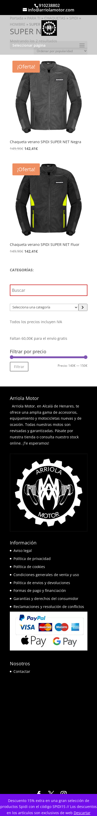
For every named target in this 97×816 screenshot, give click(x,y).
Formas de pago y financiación (39, 590)
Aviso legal (22, 550)
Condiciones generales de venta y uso (46, 574)
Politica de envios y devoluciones (41, 582)
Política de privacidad (32, 558)
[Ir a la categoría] (82, 307)
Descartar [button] (82, 812)
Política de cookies (29, 566)
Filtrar (19, 366)
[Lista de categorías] (44, 307)
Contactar (21, 671)
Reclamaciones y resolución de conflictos (48, 606)
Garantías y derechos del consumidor (45, 598)
